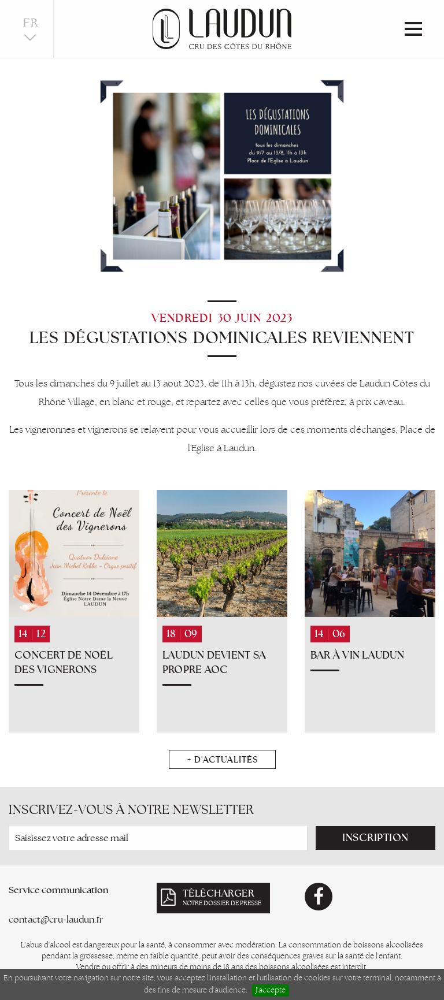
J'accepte (271, 990)
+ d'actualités (222, 759)
